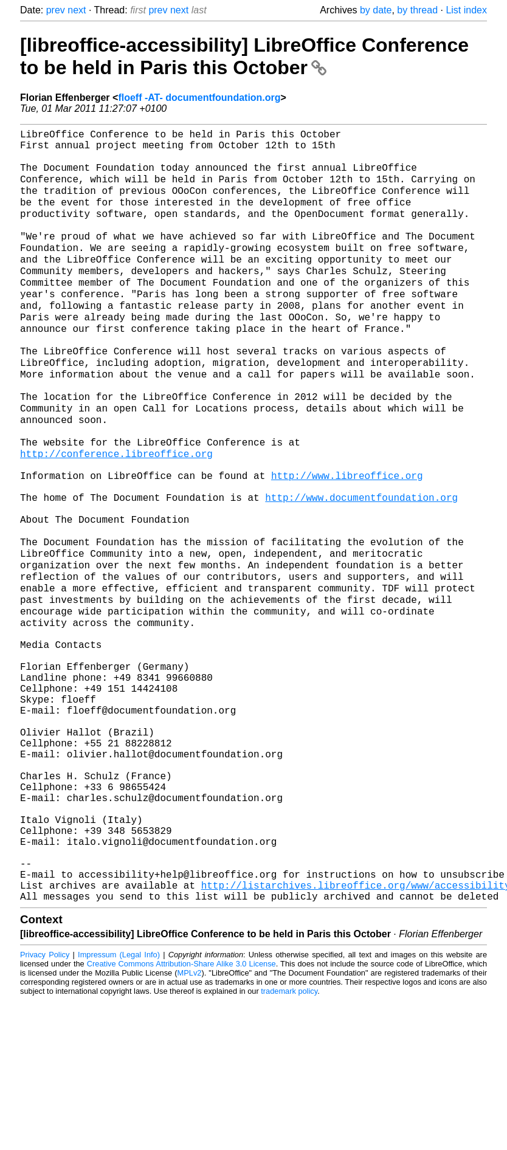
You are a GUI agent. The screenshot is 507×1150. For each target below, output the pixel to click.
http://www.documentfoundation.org (361, 564)
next (76, 10)
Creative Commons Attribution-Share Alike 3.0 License (181, 1113)
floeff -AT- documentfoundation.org (199, 97)
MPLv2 (190, 1122)
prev (55, 10)
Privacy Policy (44, 1104)
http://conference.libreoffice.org (116, 510)
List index (466, 10)
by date (375, 10)
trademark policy (289, 1140)
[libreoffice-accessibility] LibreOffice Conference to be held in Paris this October (244, 56)
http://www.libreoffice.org (347, 537)
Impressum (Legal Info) (119, 1104)
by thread (417, 10)
